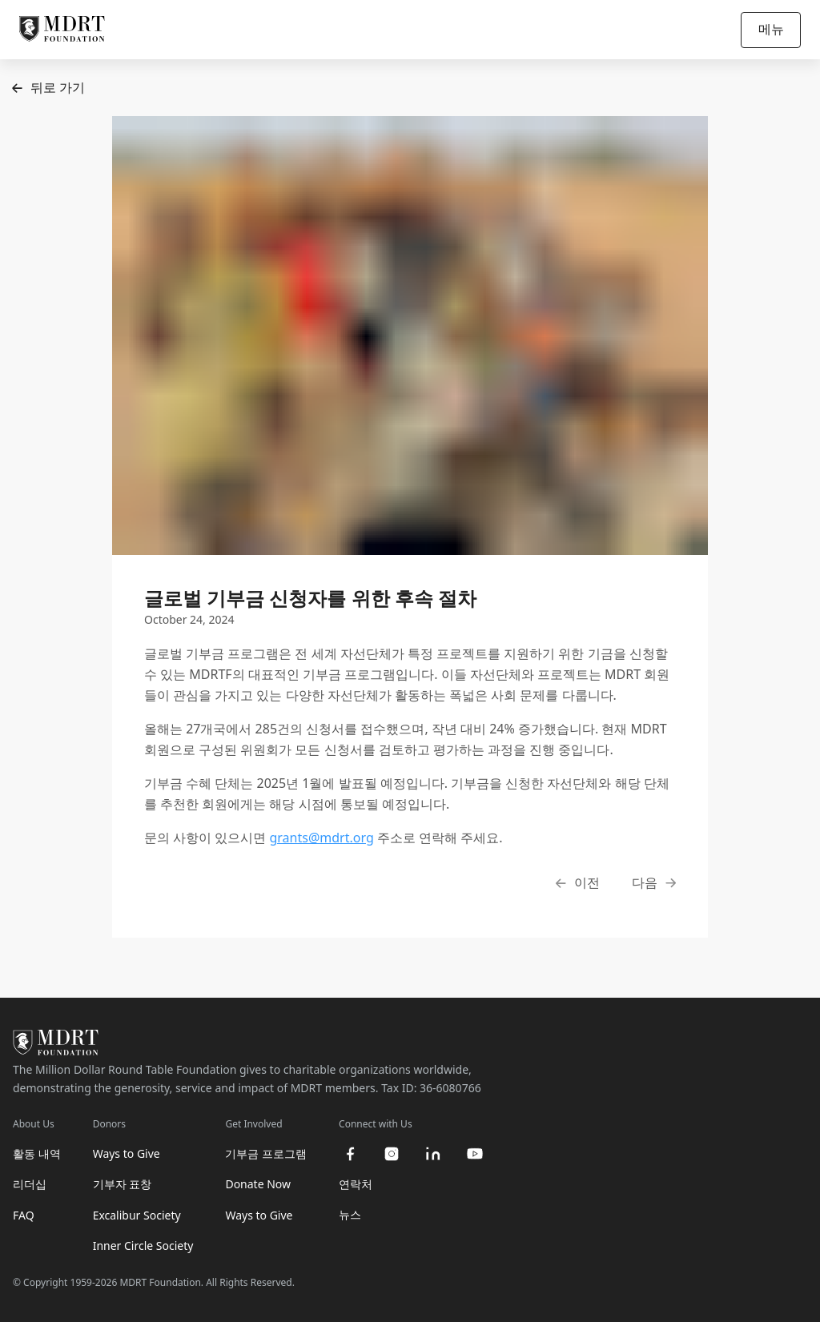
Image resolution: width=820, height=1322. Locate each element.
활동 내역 (37, 1153)
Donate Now (258, 1183)
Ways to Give (126, 1153)
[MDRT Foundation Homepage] (62, 29)
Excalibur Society (137, 1215)
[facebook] (350, 1154)
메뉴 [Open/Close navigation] (771, 29)
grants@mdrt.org (321, 837)
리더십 (29, 1183)
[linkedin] (433, 1154)
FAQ (23, 1215)
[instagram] (391, 1154)
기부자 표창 (122, 1183)
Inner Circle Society (143, 1245)
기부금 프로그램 (266, 1153)
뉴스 (350, 1214)
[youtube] (475, 1154)
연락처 (355, 1183)
